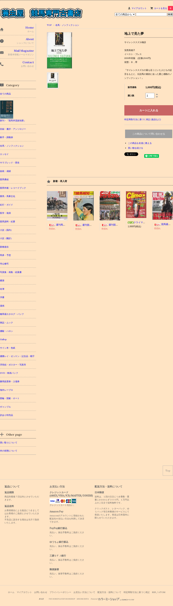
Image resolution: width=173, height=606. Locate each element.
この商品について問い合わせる (148, 133)
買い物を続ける (135, 148)
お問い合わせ (40, 592)
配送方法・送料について (109, 592)
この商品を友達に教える (140, 143)
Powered (112, 599)
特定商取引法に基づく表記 (137, 592)
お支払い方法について (84, 592)
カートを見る (163, 8)
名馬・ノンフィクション (67, 25)
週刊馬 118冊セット (63, 224)
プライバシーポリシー (60, 592)
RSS (154, 592)
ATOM (161, 592)
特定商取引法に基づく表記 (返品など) (142, 119)
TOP (49, 25)
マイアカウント (139, 8)
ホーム (11, 592)
